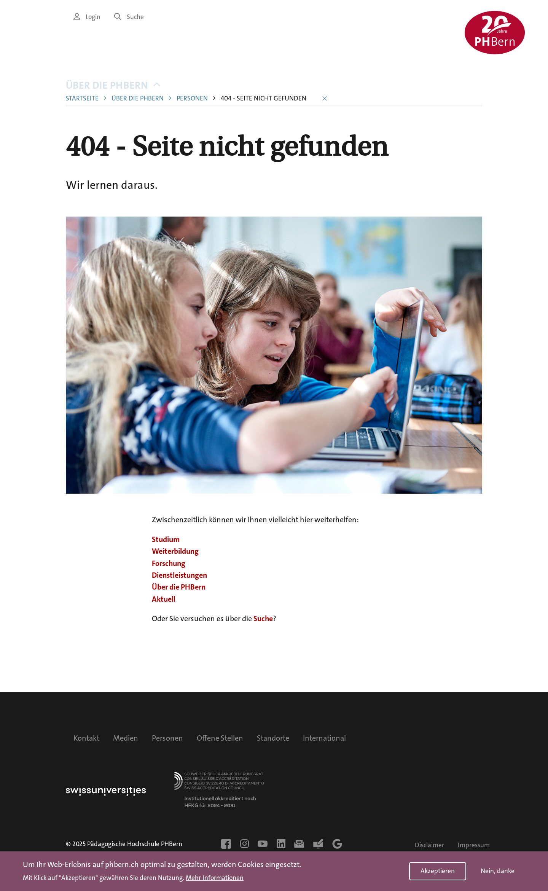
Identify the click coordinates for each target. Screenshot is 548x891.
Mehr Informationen (215, 878)
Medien (125, 738)
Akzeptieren (438, 871)
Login (86, 17)
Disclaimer (429, 845)
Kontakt (86, 738)
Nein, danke (498, 871)
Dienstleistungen (179, 575)
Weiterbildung (175, 551)
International (324, 738)
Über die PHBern (113, 85)
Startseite (82, 98)
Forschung (168, 563)
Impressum (474, 845)
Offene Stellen (220, 738)
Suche (129, 17)
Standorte (273, 738)
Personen (192, 98)
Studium (166, 539)
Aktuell (163, 599)
